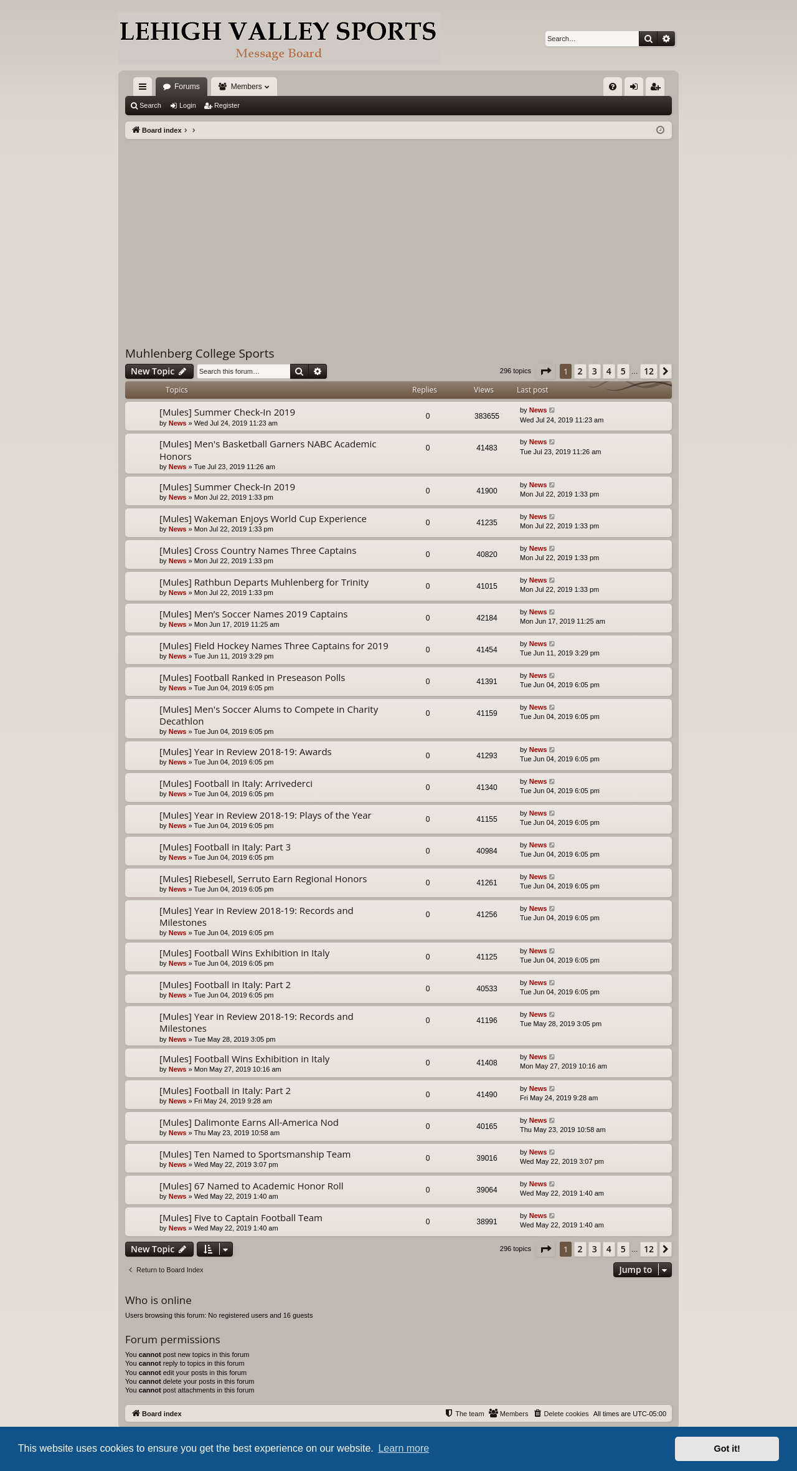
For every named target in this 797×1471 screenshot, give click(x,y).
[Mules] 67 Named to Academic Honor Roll (251, 1185)
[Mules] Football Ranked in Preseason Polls (252, 677)
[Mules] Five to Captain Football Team (241, 1217)
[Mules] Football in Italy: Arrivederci (236, 783)
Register (227, 105)
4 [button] (608, 371)
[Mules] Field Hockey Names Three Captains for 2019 (274, 645)
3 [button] (594, 371)
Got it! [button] (727, 1449)
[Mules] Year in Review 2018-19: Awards (245, 751)
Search (150, 105)
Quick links (145, 89)
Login (187, 105)
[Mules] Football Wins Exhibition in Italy (244, 952)
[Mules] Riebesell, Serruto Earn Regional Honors (263, 878)
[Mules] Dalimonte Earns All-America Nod (249, 1122)
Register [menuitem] (657, 89)
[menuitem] (612, 86)
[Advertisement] (398, 232)
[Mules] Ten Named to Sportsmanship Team (255, 1154)
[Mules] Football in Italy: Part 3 (225, 846)
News (178, 423)
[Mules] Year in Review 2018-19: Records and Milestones (256, 916)
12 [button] (649, 371)
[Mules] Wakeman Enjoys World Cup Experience (263, 518)
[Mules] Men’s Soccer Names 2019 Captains (253, 613)
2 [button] (580, 371)
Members (246, 86)
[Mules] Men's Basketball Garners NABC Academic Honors (267, 449)
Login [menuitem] (636, 89)
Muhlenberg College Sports (199, 353)
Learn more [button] (403, 1448)
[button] (545, 371)
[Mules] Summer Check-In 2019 (227, 412)
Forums (187, 86)
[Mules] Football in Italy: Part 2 (225, 984)
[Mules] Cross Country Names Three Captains (257, 550)
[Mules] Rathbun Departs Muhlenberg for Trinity (264, 582)
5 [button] (623, 371)
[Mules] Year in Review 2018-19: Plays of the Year (265, 815)
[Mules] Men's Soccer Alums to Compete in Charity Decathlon (268, 715)
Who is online (158, 1300)
